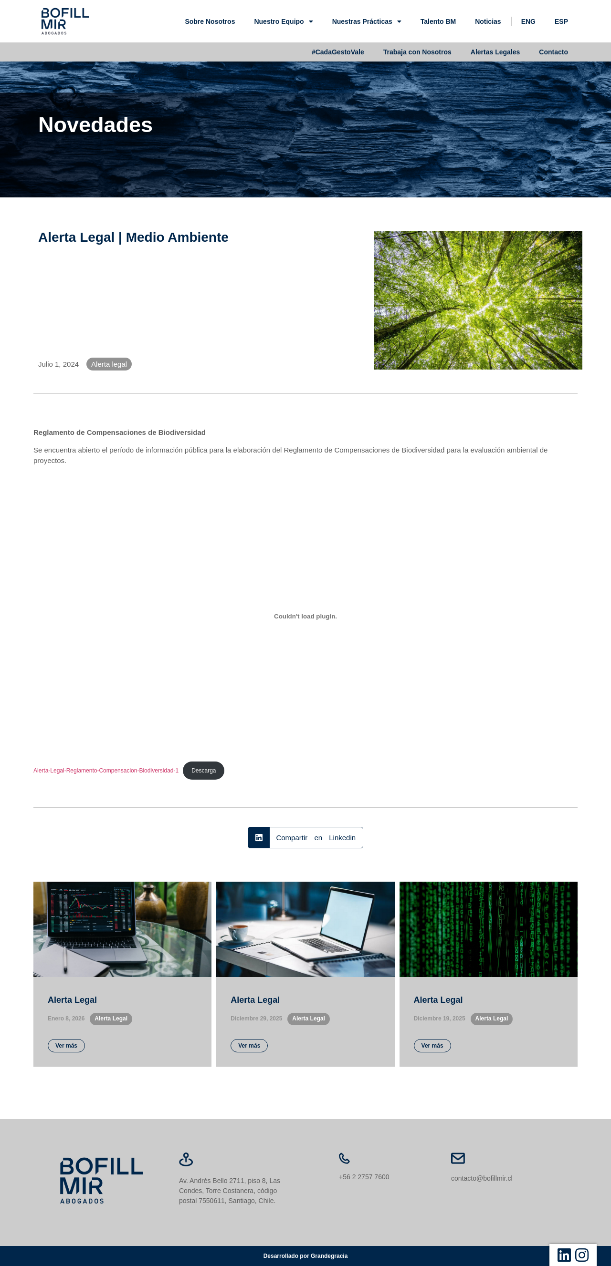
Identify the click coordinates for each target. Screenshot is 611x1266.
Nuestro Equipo (283, 21)
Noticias (488, 21)
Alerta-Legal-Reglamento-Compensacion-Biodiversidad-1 (106, 770)
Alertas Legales (495, 52)
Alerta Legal (72, 1000)
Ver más (66, 1045)
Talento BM (438, 21)
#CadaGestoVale (338, 52)
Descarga (203, 770)
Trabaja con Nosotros (417, 52)
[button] (305, 837)
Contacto (553, 52)
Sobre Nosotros (210, 21)
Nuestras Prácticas (366, 21)
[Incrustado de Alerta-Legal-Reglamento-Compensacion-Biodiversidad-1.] (305, 616)
